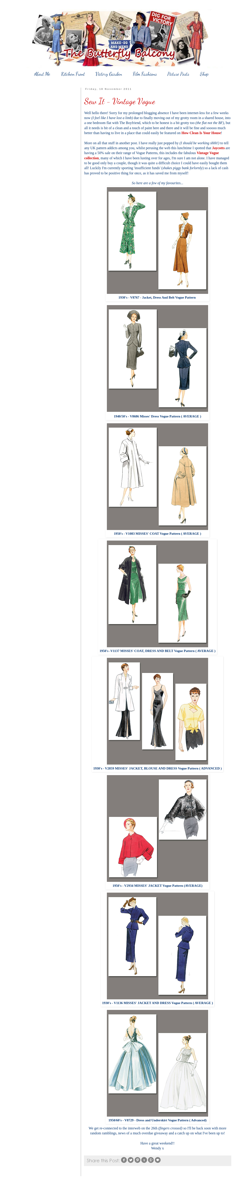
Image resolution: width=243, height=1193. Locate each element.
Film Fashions (145, 74)
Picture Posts (178, 74)
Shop (204, 74)
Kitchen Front (73, 74)
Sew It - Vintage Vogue (119, 101)
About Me (42, 74)
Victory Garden (108, 74)
